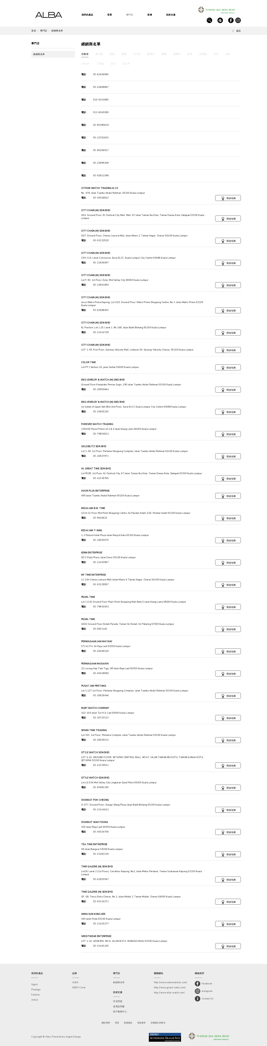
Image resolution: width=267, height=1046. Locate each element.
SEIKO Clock (78, 987)
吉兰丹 (126, 63)
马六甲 (137, 54)
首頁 (33, 30)
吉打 (113, 63)
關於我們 (106, 1022)
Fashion (35, 994)
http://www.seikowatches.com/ (170, 982)
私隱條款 (128, 1022)
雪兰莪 (99, 54)
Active (34, 999)
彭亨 (189, 54)
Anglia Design (73, 1036)
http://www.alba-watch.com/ (169, 992)
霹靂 (164, 54)
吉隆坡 (85, 54)
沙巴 (216, 54)
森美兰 (151, 54)
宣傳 (149, 14)
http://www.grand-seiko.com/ (170, 987)
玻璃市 (177, 54)
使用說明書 (119, 1006)
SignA (34, 984)
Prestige (35, 989)
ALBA (75, 982)
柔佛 (123, 54)
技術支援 (171, 14)
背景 (109, 14)
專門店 (129, 14)
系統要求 (141, 1022)
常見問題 (117, 1001)
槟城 (112, 54)
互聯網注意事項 (158, 1022)
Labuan (85, 63)
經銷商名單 (57, 30)
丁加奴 (100, 63)
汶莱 (227, 54)
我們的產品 (87, 14)
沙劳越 (203, 54)
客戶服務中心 (120, 1011)
